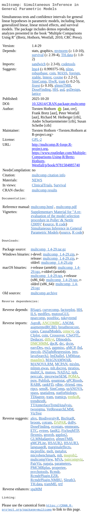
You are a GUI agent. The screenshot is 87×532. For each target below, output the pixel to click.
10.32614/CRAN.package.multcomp (58, 105)
